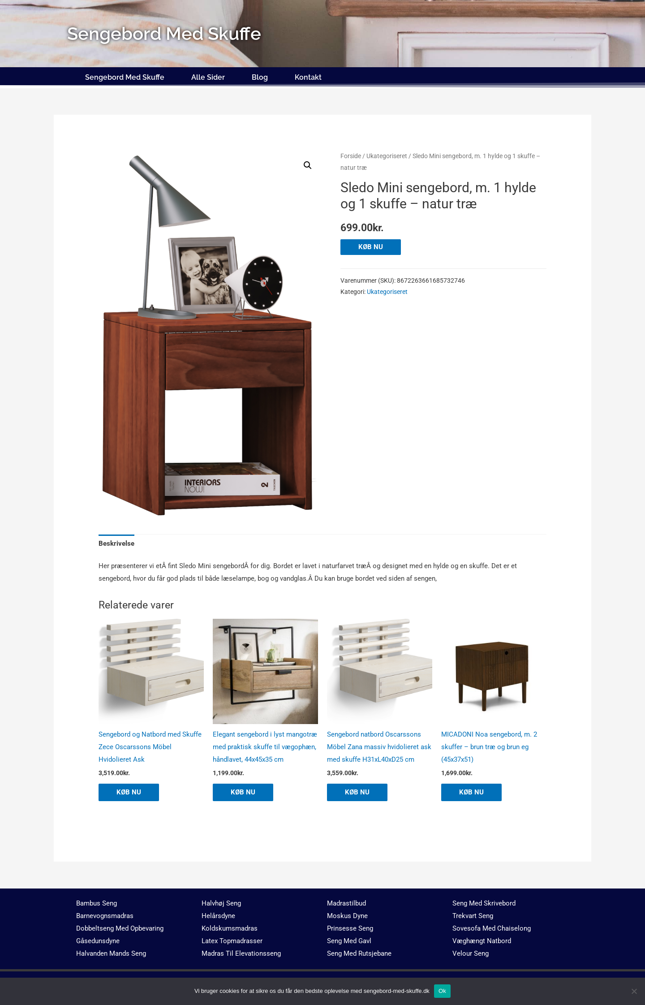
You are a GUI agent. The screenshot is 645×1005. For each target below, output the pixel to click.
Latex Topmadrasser (232, 941)
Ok (442, 991)
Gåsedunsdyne (98, 941)
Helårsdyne (218, 916)
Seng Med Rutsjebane (359, 953)
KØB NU (370, 247)
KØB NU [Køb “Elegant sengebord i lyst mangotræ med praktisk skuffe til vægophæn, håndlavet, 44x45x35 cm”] (243, 792)
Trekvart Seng (472, 916)
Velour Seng (470, 953)
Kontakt (308, 77)
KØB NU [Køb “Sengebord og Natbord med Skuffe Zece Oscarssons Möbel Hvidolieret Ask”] (128, 792)
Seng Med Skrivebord (484, 903)
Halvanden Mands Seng (111, 953)
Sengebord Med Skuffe (124, 77)
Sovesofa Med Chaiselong (491, 928)
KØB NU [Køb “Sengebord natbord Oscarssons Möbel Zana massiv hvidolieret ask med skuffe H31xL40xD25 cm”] (357, 792)
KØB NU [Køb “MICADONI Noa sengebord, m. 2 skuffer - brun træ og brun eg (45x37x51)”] (471, 792)
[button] (308, 165)
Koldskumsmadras (230, 928)
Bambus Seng (96, 903)
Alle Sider (208, 77)
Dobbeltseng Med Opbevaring (119, 928)
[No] (633, 991)
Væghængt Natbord (481, 941)
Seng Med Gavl (349, 941)
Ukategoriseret (386, 156)
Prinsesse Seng (350, 928)
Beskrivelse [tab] (116, 543)
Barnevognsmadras (104, 916)
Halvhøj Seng (221, 903)
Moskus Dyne (347, 916)
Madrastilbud (346, 903)
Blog (260, 77)
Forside (350, 156)
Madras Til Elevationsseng (241, 953)
